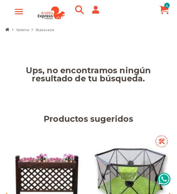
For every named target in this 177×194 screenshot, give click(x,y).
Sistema (22, 30)
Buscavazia (45, 30)
